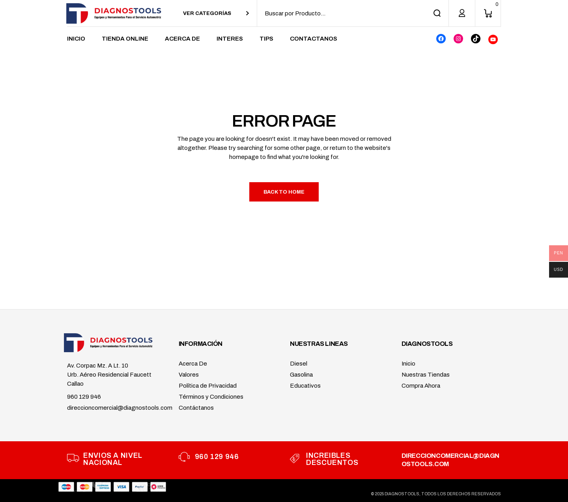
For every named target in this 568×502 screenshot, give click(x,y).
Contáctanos (196, 408)
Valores (189, 374)
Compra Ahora (421, 386)
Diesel (298, 363)
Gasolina (301, 374)
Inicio (408, 363)
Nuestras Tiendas (426, 374)
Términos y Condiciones (211, 397)
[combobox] (216, 13)
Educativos (305, 386)
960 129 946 (84, 397)
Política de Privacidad (208, 386)
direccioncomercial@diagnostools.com (119, 408)
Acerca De (193, 363)
